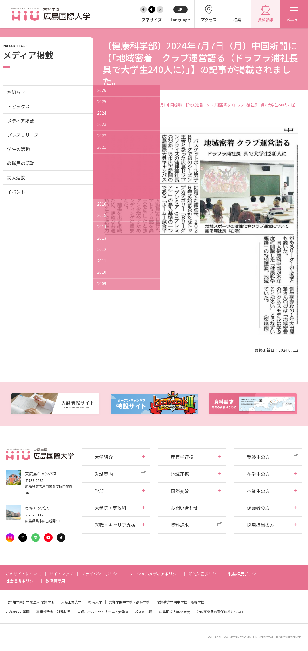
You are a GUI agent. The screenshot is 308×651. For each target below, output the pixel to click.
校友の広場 (143, 611)
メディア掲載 (141, 98)
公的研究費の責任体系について (220, 611)
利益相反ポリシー (244, 574)
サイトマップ (61, 574)
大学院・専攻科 (110, 507)
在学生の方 (258, 473)
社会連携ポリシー (22, 581)
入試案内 (104, 473)
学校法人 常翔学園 (40, 602)
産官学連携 (182, 456)
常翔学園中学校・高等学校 (129, 602)
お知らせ (16, 92)
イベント (16, 191)
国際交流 (180, 491)
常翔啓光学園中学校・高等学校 (180, 602)
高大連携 (16, 177)
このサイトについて (23, 574)
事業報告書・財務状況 (53, 611)
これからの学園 (18, 611)
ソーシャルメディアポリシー (154, 574)
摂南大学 (95, 602)
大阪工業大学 (71, 602)
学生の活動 (18, 149)
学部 (99, 491)
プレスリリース (23, 134)
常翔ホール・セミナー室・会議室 (102, 611)
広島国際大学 (113, 98)
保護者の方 (258, 507)
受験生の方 (258, 456)
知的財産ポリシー (204, 574)
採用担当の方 (260, 524)
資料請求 (180, 524)
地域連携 (180, 473)
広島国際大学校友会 (174, 611)
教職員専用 (55, 581)
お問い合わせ (184, 507)
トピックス (18, 106)
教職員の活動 (20, 163)
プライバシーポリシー (101, 574)
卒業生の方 (258, 491)
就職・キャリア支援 (115, 524)
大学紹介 (104, 456)
